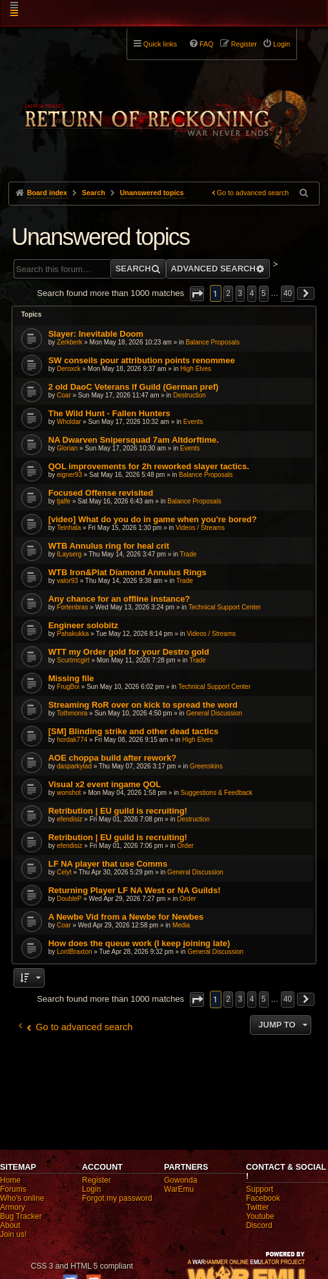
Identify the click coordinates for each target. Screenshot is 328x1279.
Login (91, 1189)
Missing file (71, 678)
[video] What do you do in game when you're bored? (152, 519)
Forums (13, 1189)
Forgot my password (117, 1198)
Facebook (263, 1198)
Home (10, 1180)
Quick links (160, 44)
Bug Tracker (21, 1216)
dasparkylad (74, 766)
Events (193, 421)
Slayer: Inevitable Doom (95, 334)
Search (133, 268)
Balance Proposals (213, 342)
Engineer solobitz (83, 625)
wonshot (69, 792)
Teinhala (69, 527)
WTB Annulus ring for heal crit (108, 546)
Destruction (189, 395)
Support (259, 1189)
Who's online (22, 1198)
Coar (64, 395)
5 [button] (263, 293)
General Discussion (214, 713)
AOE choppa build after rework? (112, 758)
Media (181, 925)
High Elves (195, 368)
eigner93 (69, 474)
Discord (259, 1225)
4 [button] (252, 293)
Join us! (13, 1234)
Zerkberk (69, 342)
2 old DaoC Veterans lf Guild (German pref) (133, 387)
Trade (188, 554)
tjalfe (63, 501)
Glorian (67, 448)
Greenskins (206, 766)
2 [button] (228, 293)
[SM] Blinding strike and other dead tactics (133, 731)
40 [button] (287, 293)
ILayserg (69, 554)
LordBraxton (74, 951)
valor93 (67, 580)
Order (185, 845)
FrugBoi (68, 686)
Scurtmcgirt (73, 660)
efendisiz (69, 819)
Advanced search (213, 268)
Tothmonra (72, 713)
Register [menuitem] (244, 44)
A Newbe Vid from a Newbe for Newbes (126, 917)
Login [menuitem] (281, 44)
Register (96, 1180)
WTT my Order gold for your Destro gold (128, 652)
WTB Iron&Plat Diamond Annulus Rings (127, 572)
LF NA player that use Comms (107, 864)
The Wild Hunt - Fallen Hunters (109, 413)
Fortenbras (72, 607)
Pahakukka (72, 633)
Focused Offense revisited (101, 493)
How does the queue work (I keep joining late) (139, 943)
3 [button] (240, 293)
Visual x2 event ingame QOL (104, 784)
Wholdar (69, 421)
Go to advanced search (253, 192)
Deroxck (69, 368)
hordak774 (72, 739)
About (10, 1225)
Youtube (260, 1216)
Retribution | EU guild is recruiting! (117, 811)
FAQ (207, 44)
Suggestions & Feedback (216, 792)
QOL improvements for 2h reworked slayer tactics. (148, 466)
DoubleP (69, 898)
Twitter (257, 1207)
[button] (197, 293)
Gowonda (180, 1180)
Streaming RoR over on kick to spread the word (143, 705)
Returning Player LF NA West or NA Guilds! (134, 890)
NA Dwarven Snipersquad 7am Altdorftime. (133, 440)
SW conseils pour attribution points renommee (141, 360)
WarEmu (179, 1189)
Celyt (64, 872)
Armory (12, 1207)
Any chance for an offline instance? (119, 599)
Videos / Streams (200, 527)
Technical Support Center (225, 607)
